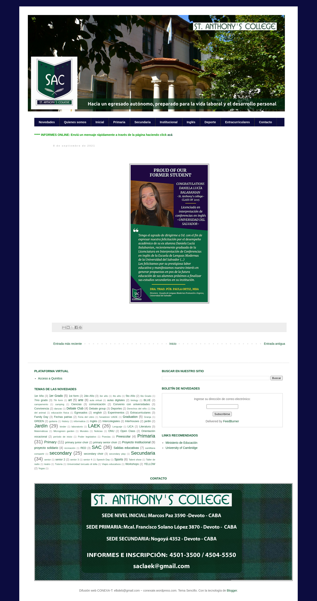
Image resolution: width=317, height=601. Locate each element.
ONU (111, 431)
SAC (97, 447)
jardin (147, 421)
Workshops (132, 464)
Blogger (232, 590)
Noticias (98, 431)
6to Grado (146, 396)
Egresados (81, 412)
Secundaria (143, 122)
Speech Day (103, 459)
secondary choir (93, 453)
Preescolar (123, 436)
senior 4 (87, 459)
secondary (60, 453)
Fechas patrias (63, 416)
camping (59, 404)
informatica (79, 421)
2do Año (89, 395)
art (70, 400)
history (65, 421)
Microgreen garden (64, 431)
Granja (147, 417)
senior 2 (60, 459)
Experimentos (116, 412)
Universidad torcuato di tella (82, 464)
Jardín (41, 426)
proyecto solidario (46, 448)
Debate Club (75, 408)
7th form (58, 400)
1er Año (39, 395)
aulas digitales (116, 400)
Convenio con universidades (131, 404)
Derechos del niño (137, 408)
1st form (74, 395)
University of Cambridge (181, 448)
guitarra (53, 421)
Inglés (191, 122)
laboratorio (77, 426)
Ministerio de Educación (181, 442)
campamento (41, 404)
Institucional (168, 122)
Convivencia (41, 408)
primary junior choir (76, 442)
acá (169, 134)
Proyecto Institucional (136, 442)
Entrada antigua (274, 343)
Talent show (135, 459)
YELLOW (149, 464)
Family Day (41, 416)
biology (134, 400)
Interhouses (132, 421)
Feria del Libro (86, 417)
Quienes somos (75, 122)
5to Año (130, 395)
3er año (104, 396)
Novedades (47, 122)
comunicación (97, 404)
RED (83, 448)
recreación (69, 448)
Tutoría (59, 464)
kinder (63, 426)
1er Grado (56, 395)
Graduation (130, 416)
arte (80, 400)
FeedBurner (231, 421)
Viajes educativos (111, 464)
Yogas (41, 468)
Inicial (100, 122)
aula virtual (96, 400)
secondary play (117, 454)
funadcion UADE (108, 417)
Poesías (106, 436)
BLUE (147, 400)
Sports (118, 459)
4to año (117, 396)
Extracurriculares (237, 122)
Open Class (127, 431)
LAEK (94, 426)
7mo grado (41, 400)
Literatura (145, 426)
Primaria (119, 122)
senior (47, 459)
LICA (130, 426)
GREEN (39, 421)
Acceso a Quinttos (50, 378)
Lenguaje (117, 426)
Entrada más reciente (67, 343)
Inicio (172, 343)
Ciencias (76, 404)
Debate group (97, 408)
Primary (50, 442)
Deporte (210, 122)
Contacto (265, 122)
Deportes (116, 408)
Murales (84, 431)
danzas (58, 408)
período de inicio (62, 436)
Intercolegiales (111, 421)
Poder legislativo (87, 436)
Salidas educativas (126, 448)
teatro (47, 464)
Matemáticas (41, 431)
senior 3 (74, 459)
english (97, 412)
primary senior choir (105, 442)
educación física (60, 412)
